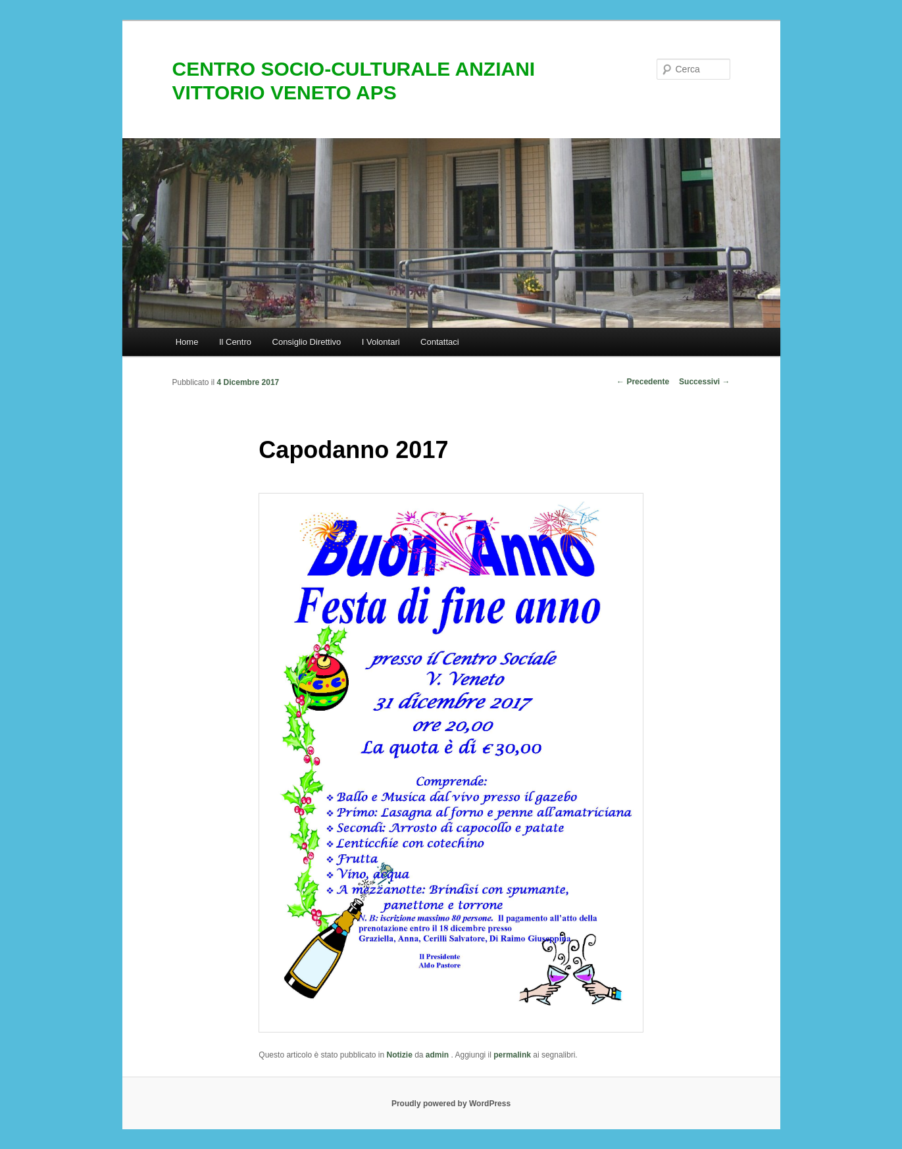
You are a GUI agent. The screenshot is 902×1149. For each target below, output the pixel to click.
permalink (512, 1055)
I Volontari (381, 342)
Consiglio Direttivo (306, 342)
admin (438, 1055)
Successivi (704, 381)
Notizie (399, 1055)
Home (187, 342)
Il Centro (235, 342)
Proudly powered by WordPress (451, 1103)
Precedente (642, 381)
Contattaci (439, 342)
